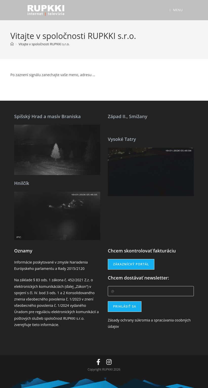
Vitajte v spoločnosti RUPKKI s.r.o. (44, 44)
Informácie (23, 262)
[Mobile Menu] (176, 10)
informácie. (49, 324)
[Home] (12, 44)
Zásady (113, 320)
